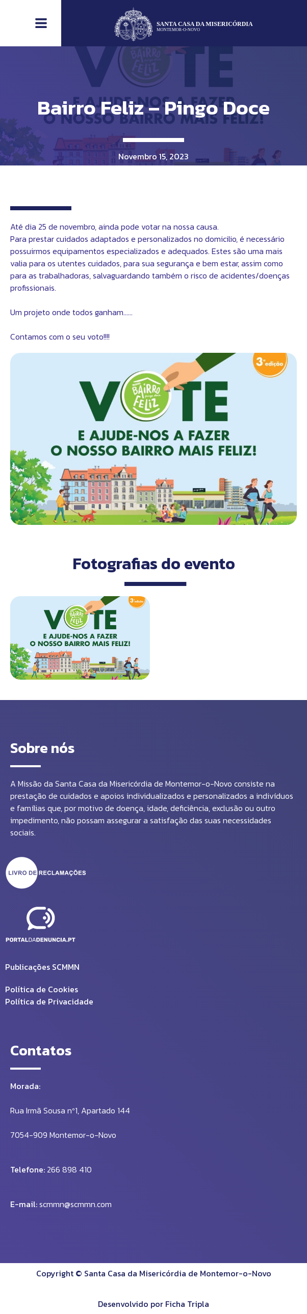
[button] (41, 24)
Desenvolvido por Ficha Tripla (153, 1304)
